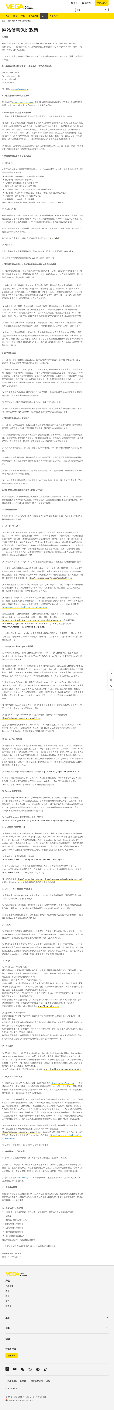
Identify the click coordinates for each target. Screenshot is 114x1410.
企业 (44, 16)
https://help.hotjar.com (48, 1006)
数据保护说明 (37, 1381)
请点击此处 (54, 238)
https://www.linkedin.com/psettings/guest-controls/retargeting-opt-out (49, 879)
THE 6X (53, 16)
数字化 (8, 1305)
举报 (48, 1381)
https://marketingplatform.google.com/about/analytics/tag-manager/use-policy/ (38, 820)
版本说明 (24, 1381)
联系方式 (11, 1355)
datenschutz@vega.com (23, 102)
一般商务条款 (11, 1381)
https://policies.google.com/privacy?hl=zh (21, 718)
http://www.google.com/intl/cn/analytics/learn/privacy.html (29, 623)
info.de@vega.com (19, 89)
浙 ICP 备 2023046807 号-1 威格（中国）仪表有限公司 (25, 1397)
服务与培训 (33, 16)
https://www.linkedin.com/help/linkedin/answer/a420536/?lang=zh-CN (34, 859)
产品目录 (9, 1286)
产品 (7, 16)
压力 (7, 1301)
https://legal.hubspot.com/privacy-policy (62, 1069)
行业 (15, 16)
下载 (23, 16)
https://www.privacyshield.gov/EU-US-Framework (24, 607)
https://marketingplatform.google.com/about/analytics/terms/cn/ (31, 620)
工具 (7, 1317)
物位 (7, 1291)
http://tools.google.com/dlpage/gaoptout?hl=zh (50, 578)
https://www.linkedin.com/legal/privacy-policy (23, 872)
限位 (7, 1296)
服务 (7, 1328)
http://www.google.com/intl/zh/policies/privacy (23, 626)
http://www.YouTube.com (62, 1083)
